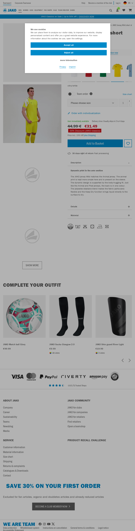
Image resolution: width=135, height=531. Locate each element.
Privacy (62, 66)
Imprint (72, 66)
